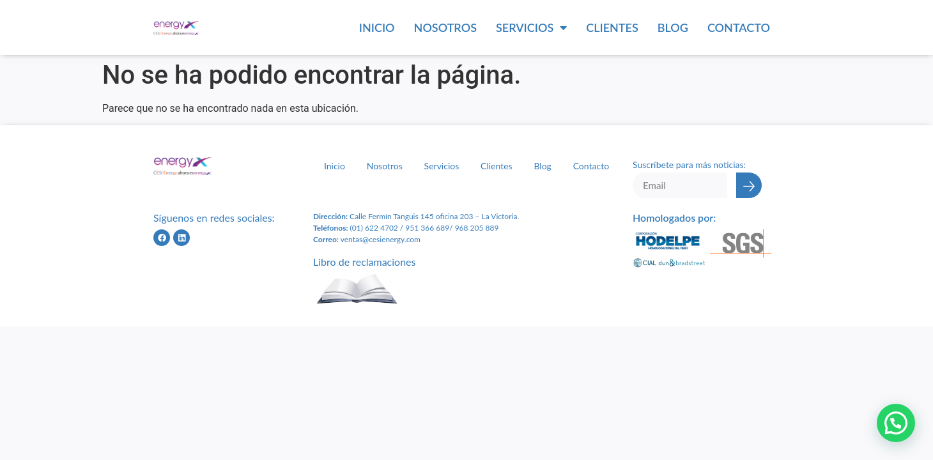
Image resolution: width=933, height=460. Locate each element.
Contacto (738, 27)
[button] (896, 423)
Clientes (612, 27)
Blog (673, 27)
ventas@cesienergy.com (380, 239)
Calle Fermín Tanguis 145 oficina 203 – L (417, 216)
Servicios (531, 27)
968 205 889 (477, 228)
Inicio (377, 27)
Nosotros (445, 27)
